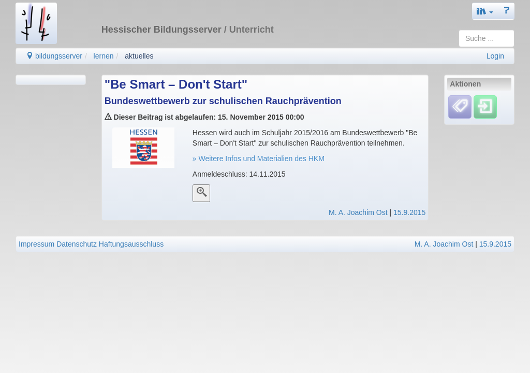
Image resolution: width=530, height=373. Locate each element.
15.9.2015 (409, 212)
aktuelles (139, 56)
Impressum (36, 244)
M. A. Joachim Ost (358, 212)
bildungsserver (54, 56)
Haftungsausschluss (131, 244)
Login (495, 56)
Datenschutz (76, 244)
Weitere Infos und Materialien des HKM (261, 158)
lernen (104, 56)
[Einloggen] (485, 107)
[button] (485, 11)
